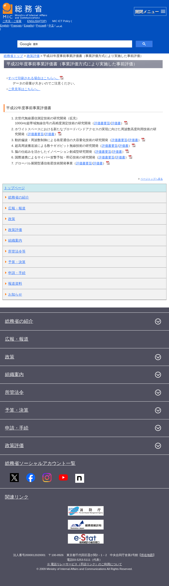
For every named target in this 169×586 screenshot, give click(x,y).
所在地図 (147, 555)
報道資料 (15, 283)
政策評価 (33, 56)
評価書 (116, 123)
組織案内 (15, 240)
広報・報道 (16, 208)
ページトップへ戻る (152, 179)
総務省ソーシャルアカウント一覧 (40, 463)
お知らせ (15, 294)
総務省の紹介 (18, 197)
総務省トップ (13, 56)
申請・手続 (16, 273)
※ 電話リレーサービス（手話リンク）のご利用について (84, 564)
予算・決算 (16, 262)
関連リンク (16, 497)
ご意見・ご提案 (12, 21)
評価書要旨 (102, 123)
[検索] (74, 44)
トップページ (14, 188)
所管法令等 (16, 251)
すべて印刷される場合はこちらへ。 (35, 78)
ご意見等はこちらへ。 (24, 89)
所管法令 (14, 392)
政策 (11, 219)
